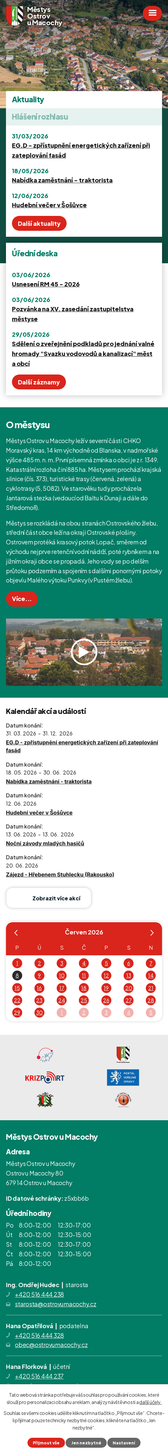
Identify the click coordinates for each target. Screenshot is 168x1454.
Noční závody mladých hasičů (45, 843)
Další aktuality (39, 223)
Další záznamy (39, 382)
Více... (22, 598)
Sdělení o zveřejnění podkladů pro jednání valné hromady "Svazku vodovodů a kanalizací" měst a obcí (83, 353)
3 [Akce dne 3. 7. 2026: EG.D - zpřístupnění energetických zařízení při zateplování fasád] (106, 1012)
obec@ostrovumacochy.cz (51, 1344)
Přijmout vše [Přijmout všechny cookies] (46, 1442)
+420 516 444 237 (39, 1376)
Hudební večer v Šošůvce (49, 205)
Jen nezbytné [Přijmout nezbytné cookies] (86, 1442)
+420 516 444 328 (39, 1335)
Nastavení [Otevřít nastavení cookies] (124, 1442)
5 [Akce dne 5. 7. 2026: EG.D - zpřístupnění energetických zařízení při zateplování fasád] (150, 1012)
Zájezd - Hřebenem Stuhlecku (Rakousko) (60, 874)
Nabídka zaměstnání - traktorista (62, 180)
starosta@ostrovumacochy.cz (55, 1304)
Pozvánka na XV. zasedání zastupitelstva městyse (73, 314)
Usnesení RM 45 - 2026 (46, 284)
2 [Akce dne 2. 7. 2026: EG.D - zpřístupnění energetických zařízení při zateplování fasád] (83, 1012)
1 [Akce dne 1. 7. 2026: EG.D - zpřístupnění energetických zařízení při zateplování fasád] (62, 1012)
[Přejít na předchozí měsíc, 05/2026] (16, 934)
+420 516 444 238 (39, 1294)
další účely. (150, 1402)
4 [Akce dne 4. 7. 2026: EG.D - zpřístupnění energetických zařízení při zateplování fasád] (129, 1012)
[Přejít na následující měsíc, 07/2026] (152, 934)
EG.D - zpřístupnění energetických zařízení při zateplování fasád (81, 150)
